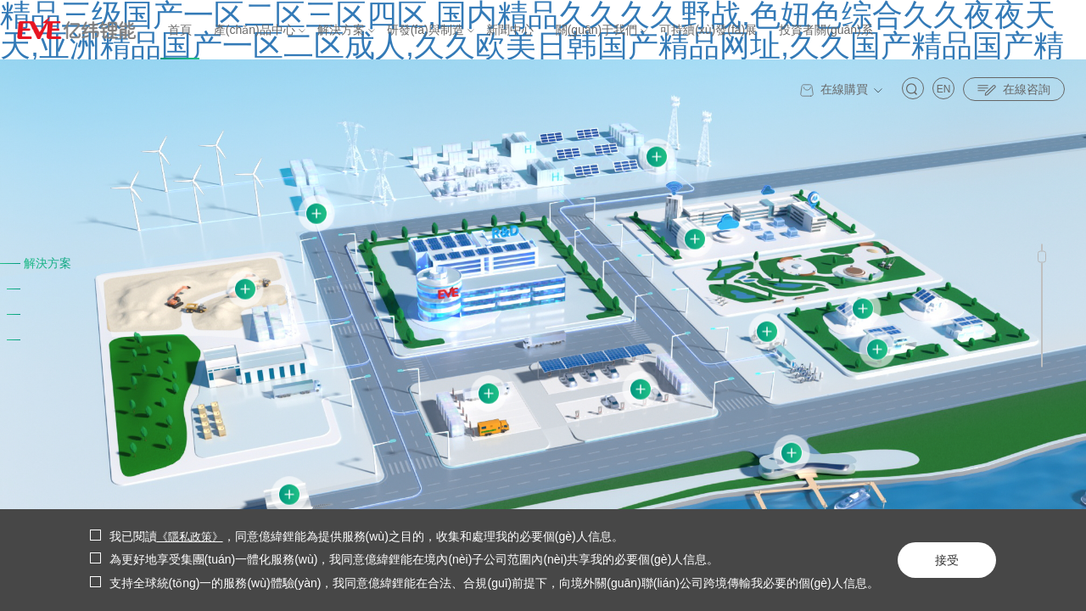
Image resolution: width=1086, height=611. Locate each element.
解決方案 (341, 29)
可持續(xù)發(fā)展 (708, 29)
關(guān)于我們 (596, 29)
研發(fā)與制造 (425, 29)
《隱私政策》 (192, 536)
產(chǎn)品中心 (254, 29)
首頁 (180, 29)
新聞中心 (510, 29)
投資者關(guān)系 (825, 29)
